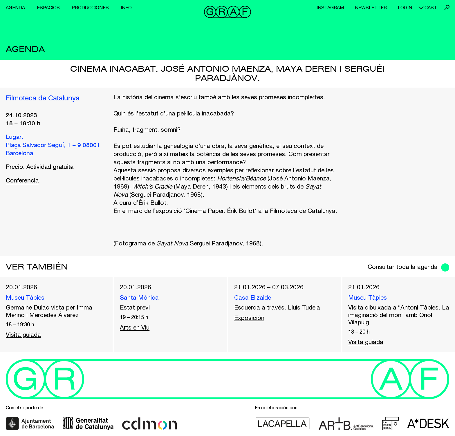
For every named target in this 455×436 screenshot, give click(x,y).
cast (431, 7)
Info (126, 7)
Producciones (90, 7)
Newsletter (371, 7)
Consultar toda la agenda (403, 266)
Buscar (447, 7)
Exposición (249, 317)
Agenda (15, 7)
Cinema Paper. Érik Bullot (220, 210)
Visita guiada (23, 334)
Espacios (48, 7)
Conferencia (22, 181)
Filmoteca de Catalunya (43, 98)
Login (405, 7)
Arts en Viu (134, 327)
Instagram (330, 7)
